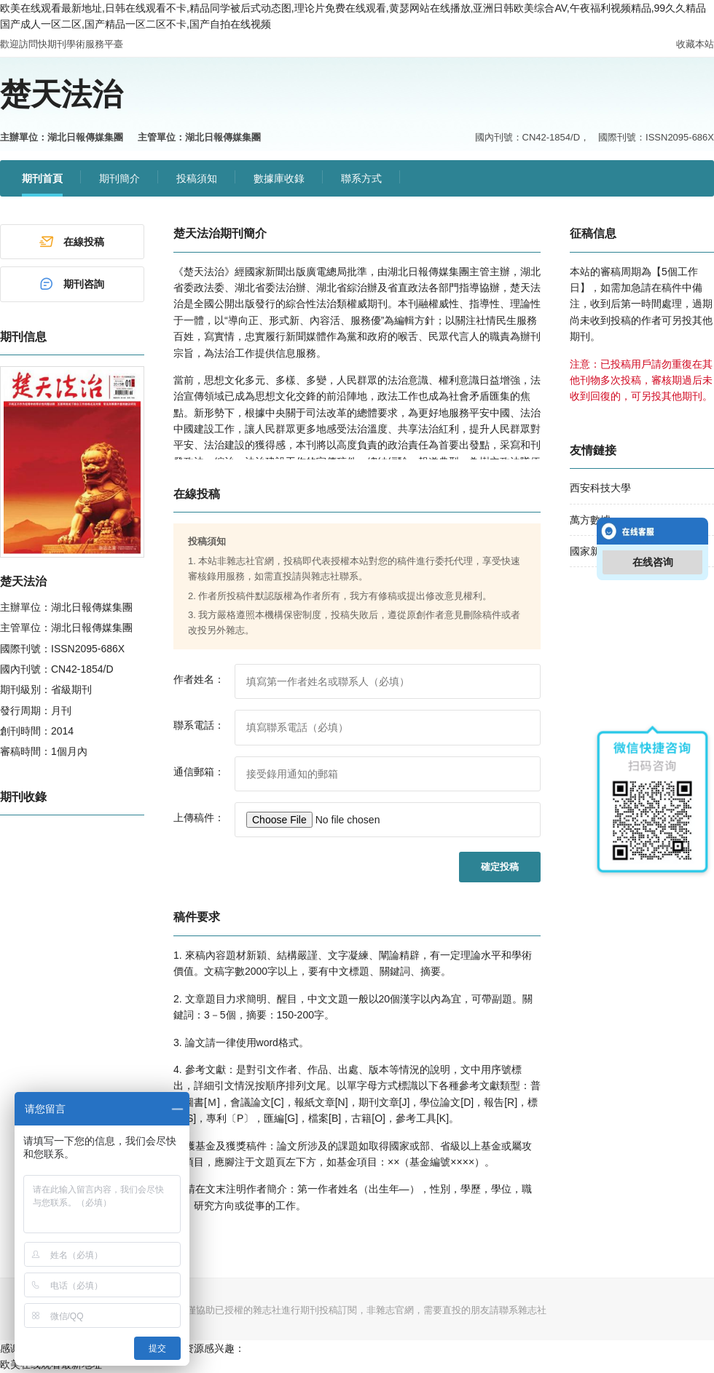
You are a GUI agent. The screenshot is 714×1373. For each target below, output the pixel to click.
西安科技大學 (600, 488)
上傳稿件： (198, 817)
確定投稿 (500, 866)
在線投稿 (71, 242)
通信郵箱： (198, 771)
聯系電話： (198, 725)
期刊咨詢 (71, 284)
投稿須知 (196, 178)
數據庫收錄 (279, 178)
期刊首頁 (42, 178)
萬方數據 (590, 520)
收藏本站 (695, 44)
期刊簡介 (119, 178)
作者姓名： (198, 679)
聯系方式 (361, 178)
